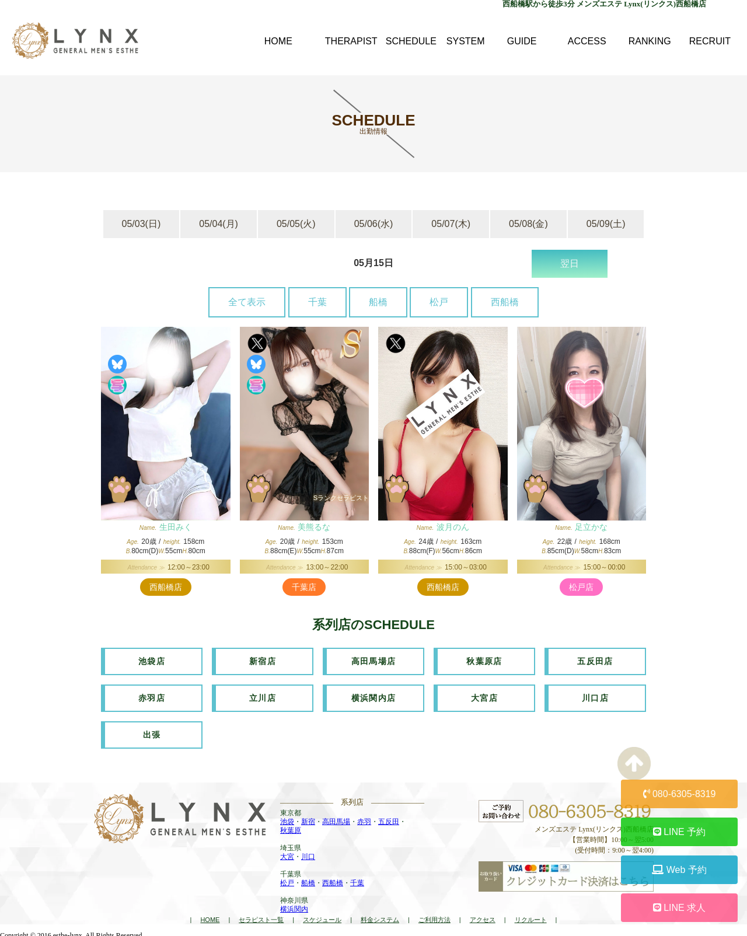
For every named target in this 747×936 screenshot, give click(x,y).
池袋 (287, 818)
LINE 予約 (679, 832)
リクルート (531, 916)
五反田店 (595, 660)
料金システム (380, 916)
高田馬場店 (373, 660)
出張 (152, 731)
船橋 (378, 302)
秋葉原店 (484, 660)
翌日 (569, 263)
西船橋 (505, 302)
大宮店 (484, 696)
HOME (209, 916)
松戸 (439, 302)
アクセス (482, 916)
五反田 (388, 818)
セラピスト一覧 (261, 916)
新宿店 (262, 660)
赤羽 (364, 818)
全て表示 (247, 302)
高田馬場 (336, 818)
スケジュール (322, 916)
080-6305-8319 (679, 794)
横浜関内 (294, 906)
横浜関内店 (373, 696)
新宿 (308, 818)
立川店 (262, 696)
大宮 (287, 853)
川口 (308, 853)
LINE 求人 (679, 908)
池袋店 (151, 660)
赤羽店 (151, 696)
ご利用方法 (434, 916)
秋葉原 (290, 827)
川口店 (595, 696)
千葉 (317, 302)
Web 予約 (679, 870)
